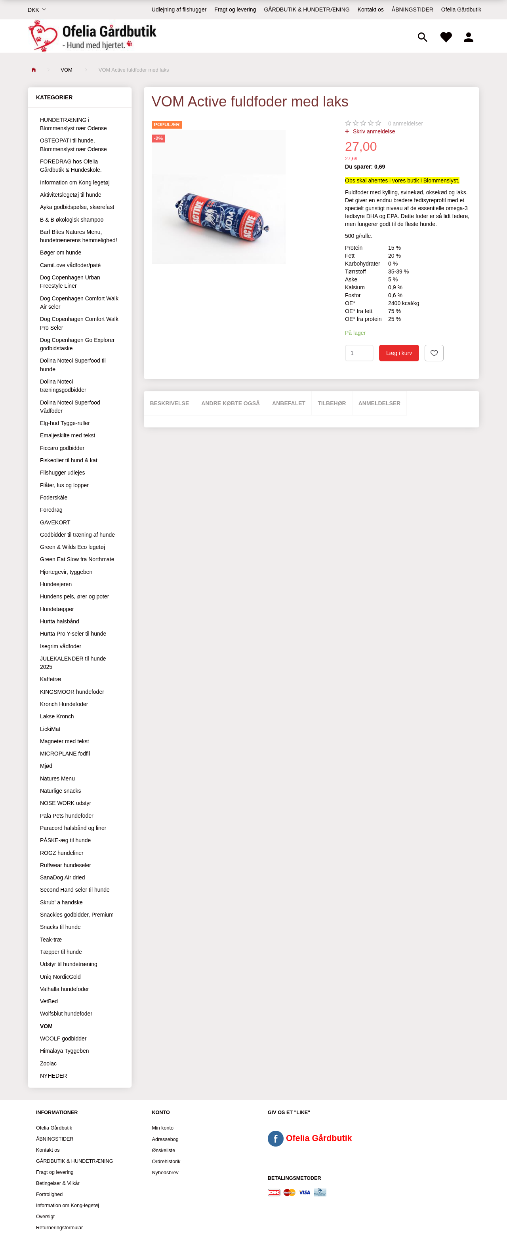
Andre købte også (230, 403)
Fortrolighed (49, 1194)
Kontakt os (371, 9)
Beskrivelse (169, 403)
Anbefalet (288, 403)
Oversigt (45, 1216)
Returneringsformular (59, 1227)
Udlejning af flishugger (179, 9)
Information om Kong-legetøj (67, 1205)
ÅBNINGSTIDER (412, 9)
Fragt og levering (235, 9)
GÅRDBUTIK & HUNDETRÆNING (306, 9)
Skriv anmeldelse (373, 131)
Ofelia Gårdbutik (461, 9)
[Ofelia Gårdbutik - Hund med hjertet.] (92, 36)
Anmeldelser (379, 403)
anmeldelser (405, 123)
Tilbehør (332, 403)
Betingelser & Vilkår (58, 1183)
